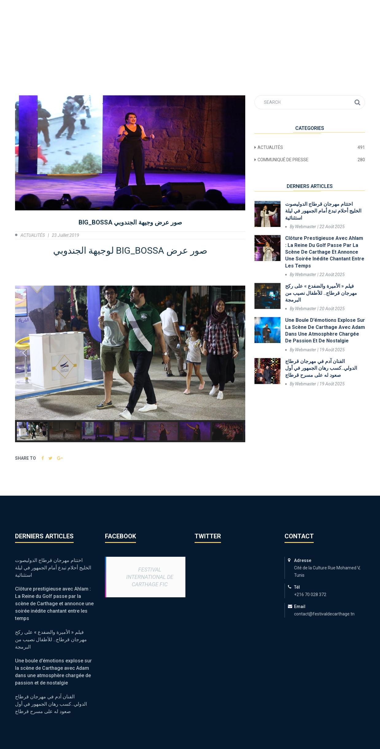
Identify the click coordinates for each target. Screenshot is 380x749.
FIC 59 (82, 27)
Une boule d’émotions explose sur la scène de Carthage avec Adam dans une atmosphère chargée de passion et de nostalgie (325, 330)
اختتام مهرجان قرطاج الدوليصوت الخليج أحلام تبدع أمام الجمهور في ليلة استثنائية (323, 211)
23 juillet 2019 (65, 235)
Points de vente (297, 27)
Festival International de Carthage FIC (149, 576)
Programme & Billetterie (137, 27)
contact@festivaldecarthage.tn (90, 6)
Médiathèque (245, 27)
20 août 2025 (332, 308)
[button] (24, 353)
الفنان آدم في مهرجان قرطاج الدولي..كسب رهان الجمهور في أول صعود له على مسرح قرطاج (321, 368)
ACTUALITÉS (198, 27)
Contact (345, 27)
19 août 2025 (332, 349)
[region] (130, 364)
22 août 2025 (332, 226)
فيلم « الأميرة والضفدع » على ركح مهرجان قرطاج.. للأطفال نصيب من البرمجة (321, 293)
